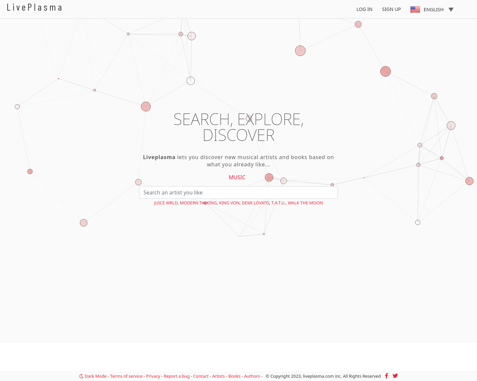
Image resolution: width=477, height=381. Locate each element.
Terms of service (126, 376)
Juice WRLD (166, 203)
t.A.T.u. (279, 203)
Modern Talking (198, 203)
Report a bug (176, 376)
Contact (200, 376)
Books (234, 376)
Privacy (153, 376)
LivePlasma (35, 7)
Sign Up (391, 9)
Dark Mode (93, 376)
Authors (252, 376)
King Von (229, 203)
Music (237, 177)
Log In (364, 9)
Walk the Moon (305, 203)
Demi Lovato (255, 203)
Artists (218, 376)
